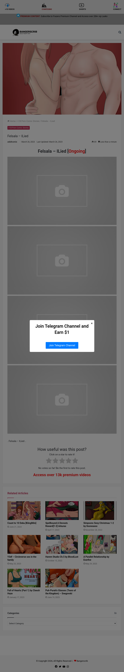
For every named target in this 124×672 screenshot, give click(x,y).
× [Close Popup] (92, 323)
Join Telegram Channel (62, 345)
